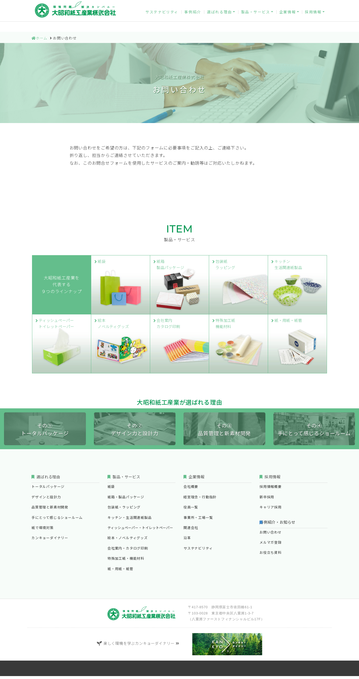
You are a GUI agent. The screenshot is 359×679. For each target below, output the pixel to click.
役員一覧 (191, 510)
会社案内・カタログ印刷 (127, 551)
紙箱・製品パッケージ (125, 500)
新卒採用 (267, 500)
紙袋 (111, 490)
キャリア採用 (271, 510)
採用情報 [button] (313, 18)
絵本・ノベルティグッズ (127, 541)
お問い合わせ (239, 5)
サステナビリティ (161, 18)
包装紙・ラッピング (124, 510)
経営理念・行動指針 (200, 500)
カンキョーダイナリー (196, 5)
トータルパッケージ (48, 490)
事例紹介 (192, 18)
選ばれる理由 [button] (219, 18)
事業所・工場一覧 (198, 521)
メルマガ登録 (274, 5)
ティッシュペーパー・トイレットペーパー (140, 531)
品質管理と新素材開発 (49, 510)
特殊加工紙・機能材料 (125, 562)
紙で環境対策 (42, 531)
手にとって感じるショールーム (57, 521)
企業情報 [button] (287, 18)
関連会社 (191, 531)
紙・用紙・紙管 (120, 572)
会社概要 (191, 490)
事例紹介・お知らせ (282, 525)
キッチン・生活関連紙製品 (129, 521)
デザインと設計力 (46, 500)
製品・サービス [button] (255, 18)
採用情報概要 (271, 490)
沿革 (187, 541)
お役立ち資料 (310, 5)
